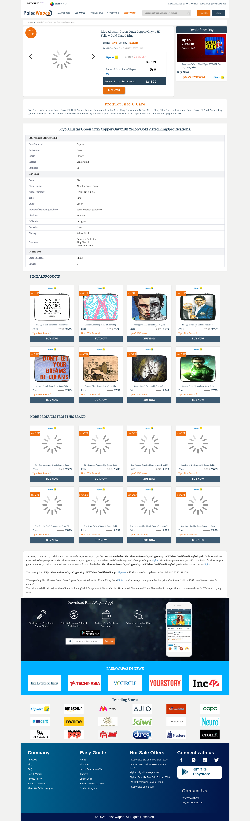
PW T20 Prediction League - (146, 782)
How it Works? (35, 774)
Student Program (88, 788)
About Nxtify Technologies (40, 788)
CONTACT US (205, 4)
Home (83, 759)
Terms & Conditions (37, 783)
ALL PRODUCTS (64, 13)
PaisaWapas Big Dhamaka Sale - (149, 759)
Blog (30, 764)
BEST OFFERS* (130, 13)
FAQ (30, 769)
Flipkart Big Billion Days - (145, 772)
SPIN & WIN (58, 3)
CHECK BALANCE (175, 4)
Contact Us (194, 790)
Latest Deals (86, 779)
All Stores (85, 764)
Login (218, 13)
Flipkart (133, 42)
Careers (84, 774)
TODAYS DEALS (97, 13)
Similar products (45, 276)
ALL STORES (80, 13)
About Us (32, 759)
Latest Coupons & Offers (92, 769)
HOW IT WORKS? (191, 4)
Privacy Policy (35, 779)
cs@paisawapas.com (192, 802)
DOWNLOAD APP (219, 4)
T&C (107, 74)
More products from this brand (57, 417)
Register (204, 13)
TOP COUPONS (113, 13)
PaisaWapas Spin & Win (142, 786)
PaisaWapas (115, 817)
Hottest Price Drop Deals (92, 783)
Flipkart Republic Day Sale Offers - (150, 777)
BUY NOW (114, 90)
